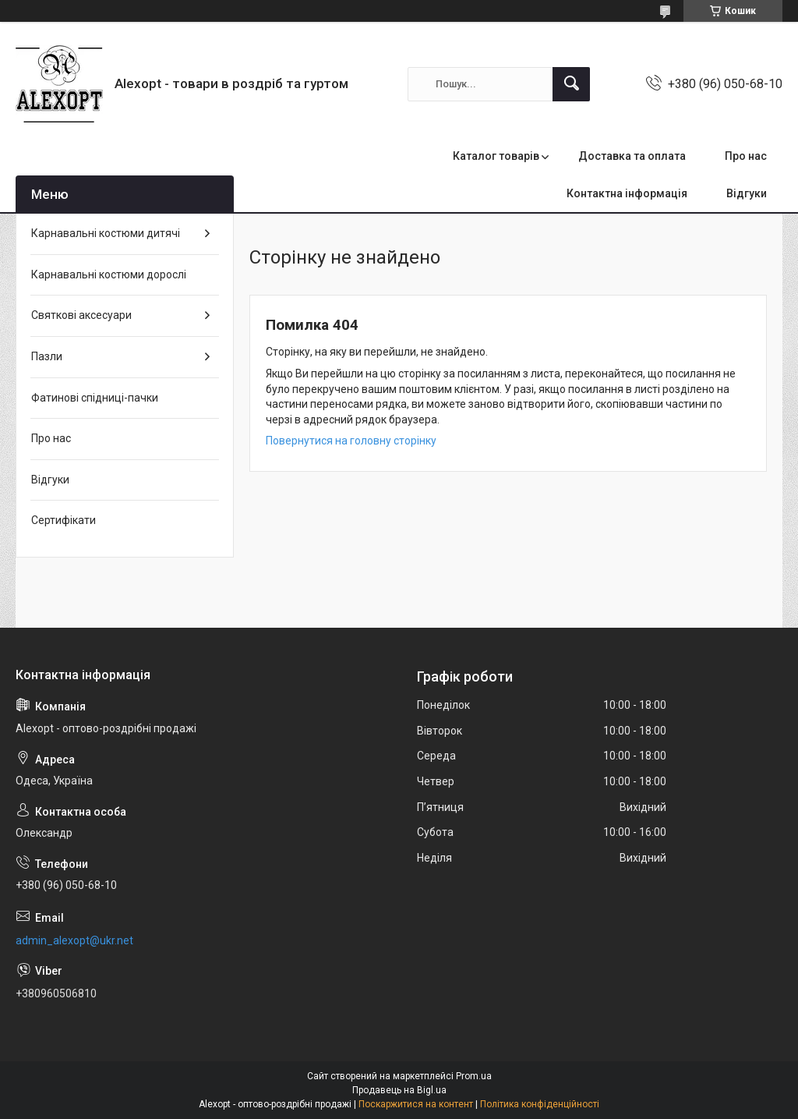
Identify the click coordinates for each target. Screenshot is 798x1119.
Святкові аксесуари (81, 315)
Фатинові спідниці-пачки (94, 397)
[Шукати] (571, 84)
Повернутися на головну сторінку (351, 440)
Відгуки (746, 193)
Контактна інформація (627, 193)
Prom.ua (474, 1076)
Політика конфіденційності (539, 1104)
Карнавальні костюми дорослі (108, 274)
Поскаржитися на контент (415, 1104)
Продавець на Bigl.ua (399, 1090)
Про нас (746, 156)
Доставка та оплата (632, 156)
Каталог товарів (496, 156)
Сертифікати (63, 520)
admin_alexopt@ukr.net (74, 940)
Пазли (46, 356)
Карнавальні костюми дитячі (105, 233)
